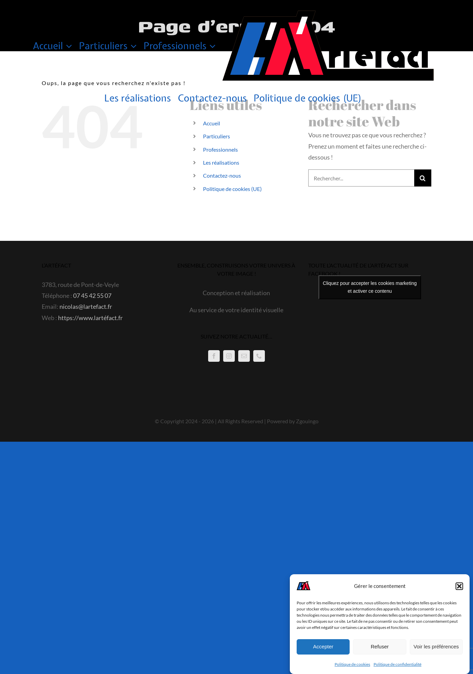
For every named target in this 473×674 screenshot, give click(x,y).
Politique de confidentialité (397, 664)
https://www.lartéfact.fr (90, 317)
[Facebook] (214, 356)
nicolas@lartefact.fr (85, 306)
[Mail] (244, 356)
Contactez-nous (222, 175)
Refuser (380, 646)
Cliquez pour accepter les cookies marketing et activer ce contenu (370, 287)
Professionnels (220, 149)
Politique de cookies (352, 664)
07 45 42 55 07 (92, 295)
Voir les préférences (436, 646)
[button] (459, 586)
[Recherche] (422, 178)
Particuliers (216, 136)
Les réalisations (221, 162)
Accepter (323, 646)
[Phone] (259, 356)
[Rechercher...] (361, 178)
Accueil (211, 123)
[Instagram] (229, 356)
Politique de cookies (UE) (232, 188)
